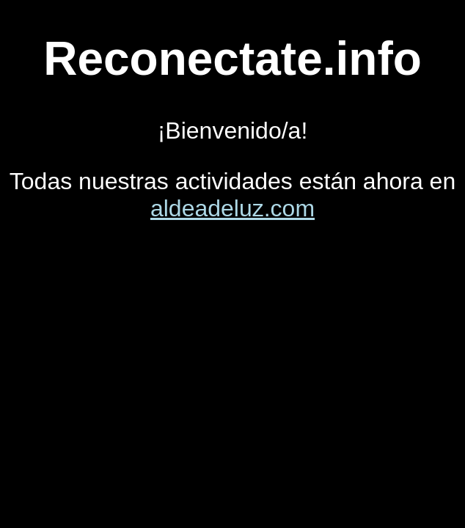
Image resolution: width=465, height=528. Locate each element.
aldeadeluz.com (232, 208)
